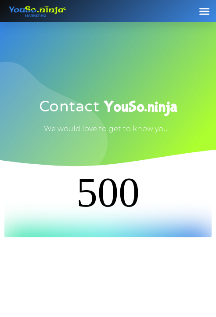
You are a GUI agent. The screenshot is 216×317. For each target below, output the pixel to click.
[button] (204, 11)
